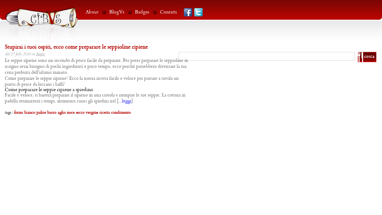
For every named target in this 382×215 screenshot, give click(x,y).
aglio (62, 112)
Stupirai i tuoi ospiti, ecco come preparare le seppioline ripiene (76, 47)
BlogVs (116, 12)
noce (71, 112)
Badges (142, 12)
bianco (29, 112)
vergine (92, 112)
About (92, 12)
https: (40, 54)
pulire (41, 112)
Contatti (168, 12)
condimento (121, 112)
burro (51, 112)
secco (80, 112)
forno (18, 112)
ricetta (104, 112)
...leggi (124, 101)
